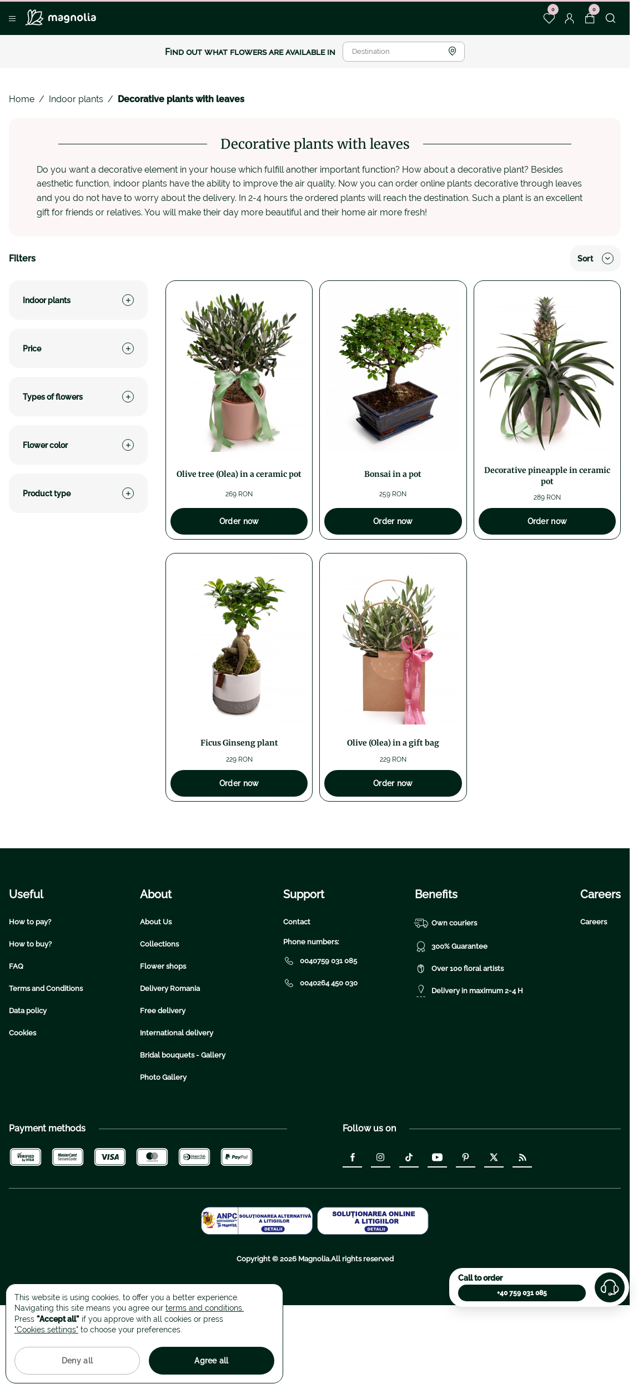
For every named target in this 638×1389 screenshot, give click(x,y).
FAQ (16, 1049)
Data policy (28, 1093)
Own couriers (446, 1006)
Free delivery (162, 1093)
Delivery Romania (170, 1071)
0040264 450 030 (320, 1065)
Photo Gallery (163, 1160)
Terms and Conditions (46, 1071)
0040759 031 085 (320, 1043)
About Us (156, 1004)
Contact (296, 1004)
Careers (593, 1004)
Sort (595, 258)
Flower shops (163, 1049)
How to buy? (30, 1027)
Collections (159, 1027)
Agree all (211, 1360)
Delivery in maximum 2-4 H (469, 1074)
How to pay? (30, 1004)
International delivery (176, 1115)
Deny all (77, 1360)
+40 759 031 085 (522, 1293)
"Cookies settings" (46, 1329)
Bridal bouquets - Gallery (182, 1138)
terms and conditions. (204, 1308)
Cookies (22, 1115)
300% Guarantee (451, 1029)
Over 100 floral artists (459, 1051)
